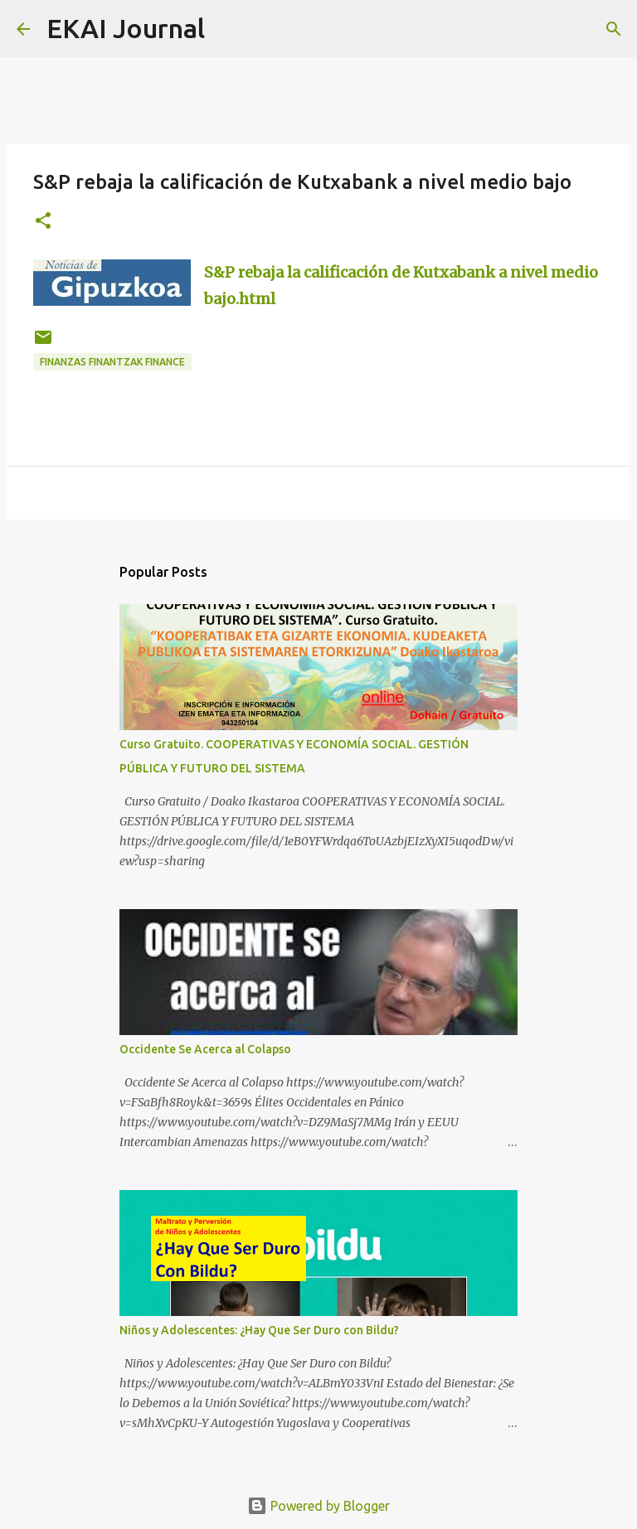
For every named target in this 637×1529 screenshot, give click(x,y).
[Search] (228, 29)
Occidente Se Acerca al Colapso (205, 1049)
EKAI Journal (125, 28)
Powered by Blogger (318, 1505)
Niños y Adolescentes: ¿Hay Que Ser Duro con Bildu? (259, 1330)
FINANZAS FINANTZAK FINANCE (112, 361)
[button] (43, 221)
